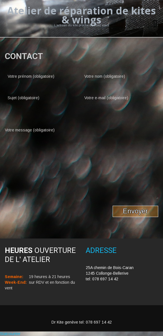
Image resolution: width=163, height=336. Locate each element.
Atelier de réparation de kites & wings (81, 15)
